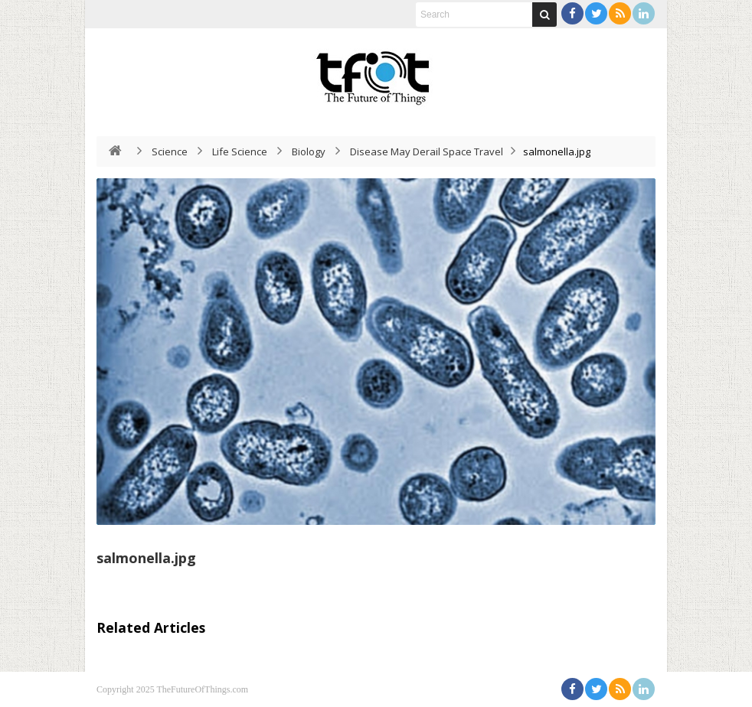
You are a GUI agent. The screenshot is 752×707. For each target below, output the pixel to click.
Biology (308, 151)
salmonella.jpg (146, 558)
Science (170, 151)
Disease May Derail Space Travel (426, 151)
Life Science (239, 151)
